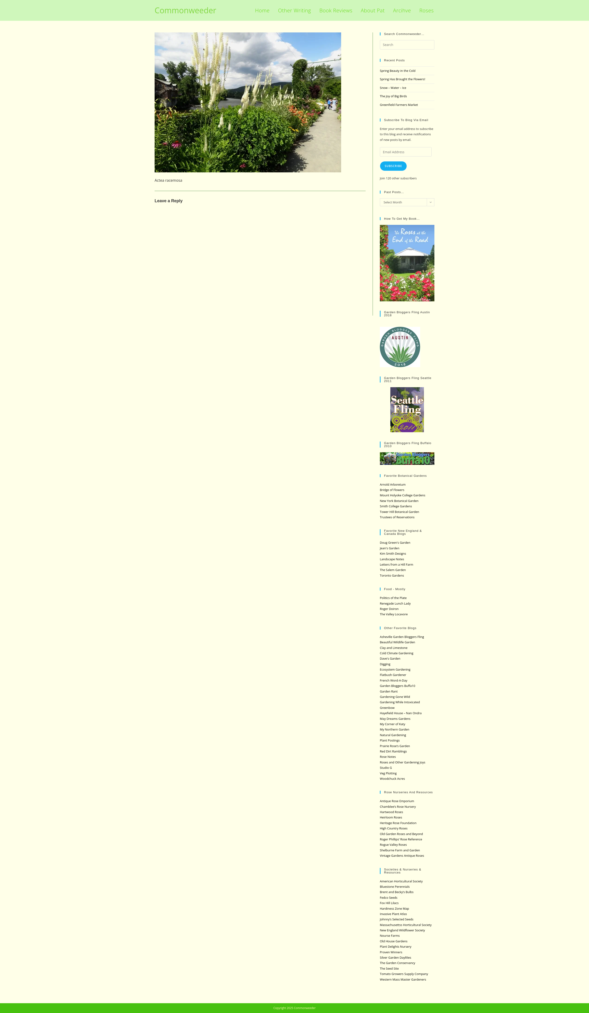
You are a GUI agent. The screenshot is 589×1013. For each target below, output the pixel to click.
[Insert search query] (407, 44)
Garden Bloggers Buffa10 (397, 686)
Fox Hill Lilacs (389, 903)
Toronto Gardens (392, 575)
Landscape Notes (392, 559)
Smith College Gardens (396, 506)
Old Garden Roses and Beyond (401, 834)
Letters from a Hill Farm (396, 564)
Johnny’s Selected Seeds (396, 919)
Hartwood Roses (391, 812)
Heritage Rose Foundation (398, 823)
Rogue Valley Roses (393, 844)
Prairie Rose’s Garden (395, 746)
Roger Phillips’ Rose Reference (401, 839)
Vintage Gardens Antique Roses (402, 855)
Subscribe (393, 166)
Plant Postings (390, 740)
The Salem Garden (393, 570)
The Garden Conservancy (397, 963)
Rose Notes (388, 757)
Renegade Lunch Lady (395, 603)
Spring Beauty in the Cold (398, 71)
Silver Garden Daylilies (395, 957)
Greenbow (387, 708)
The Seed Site (389, 968)
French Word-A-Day (393, 680)
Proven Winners (391, 952)
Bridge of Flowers (392, 490)
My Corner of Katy (392, 724)
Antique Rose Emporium (397, 801)
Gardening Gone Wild (395, 697)
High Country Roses (394, 828)
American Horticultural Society (401, 881)
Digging (385, 664)
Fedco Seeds (388, 897)
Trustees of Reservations (397, 517)
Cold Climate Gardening (396, 653)
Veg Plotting (388, 773)
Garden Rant (389, 691)
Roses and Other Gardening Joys (402, 762)
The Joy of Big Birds (393, 96)
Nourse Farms (390, 935)
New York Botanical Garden (399, 501)
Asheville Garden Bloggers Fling (402, 637)
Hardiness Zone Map (394, 908)
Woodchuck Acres (392, 778)
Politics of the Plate (393, 598)
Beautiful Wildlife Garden (397, 642)
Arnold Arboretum (393, 484)
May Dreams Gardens (395, 719)
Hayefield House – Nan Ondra (401, 713)
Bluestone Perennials (395, 886)
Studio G (386, 768)
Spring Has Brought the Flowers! (402, 79)
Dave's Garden (390, 658)
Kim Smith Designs (393, 553)
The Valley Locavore (394, 614)
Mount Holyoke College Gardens (402, 495)
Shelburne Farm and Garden (400, 850)
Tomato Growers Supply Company (404, 974)
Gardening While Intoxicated (400, 702)
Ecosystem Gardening (395, 669)
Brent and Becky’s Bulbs (396, 892)
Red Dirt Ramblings (393, 751)
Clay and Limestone (393, 648)
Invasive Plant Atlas (393, 914)
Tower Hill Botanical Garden (399, 512)
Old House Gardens (393, 941)
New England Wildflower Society (402, 930)
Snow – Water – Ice (393, 88)
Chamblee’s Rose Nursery (398, 806)
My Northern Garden (394, 729)
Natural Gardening (393, 735)
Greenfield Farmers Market (399, 105)
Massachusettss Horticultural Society (406, 925)
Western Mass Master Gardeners (403, 979)
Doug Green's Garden (395, 542)
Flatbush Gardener (393, 675)
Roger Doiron (389, 609)
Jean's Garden (389, 548)
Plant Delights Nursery (395, 946)
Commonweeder (185, 10)
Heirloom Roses (391, 817)
